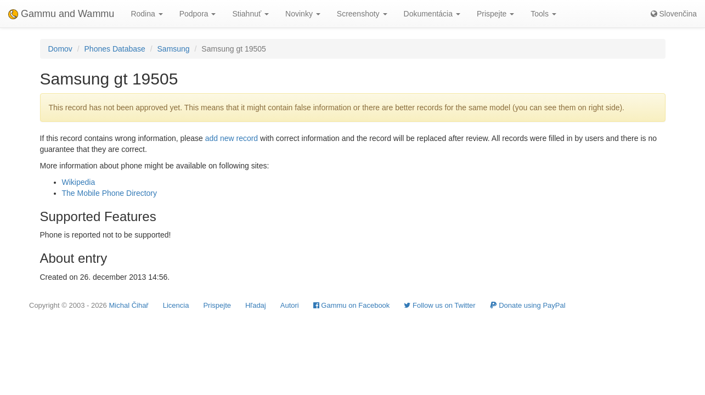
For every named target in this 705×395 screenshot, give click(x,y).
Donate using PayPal (528, 305)
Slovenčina (674, 13)
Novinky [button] (302, 13)
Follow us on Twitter (439, 305)
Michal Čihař (128, 305)
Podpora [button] (197, 13)
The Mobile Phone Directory (109, 193)
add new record (231, 138)
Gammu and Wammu (61, 13)
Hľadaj (255, 305)
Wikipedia (78, 182)
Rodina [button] (146, 13)
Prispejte (217, 305)
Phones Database (114, 48)
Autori (289, 305)
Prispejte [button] (495, 13)
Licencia (176, 305)
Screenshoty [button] (362, 13)
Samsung (173, 48)
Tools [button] (543, 13)
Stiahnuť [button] (250, 13)
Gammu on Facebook (351, 305)
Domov (60, 48)
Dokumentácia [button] (432, 13)
